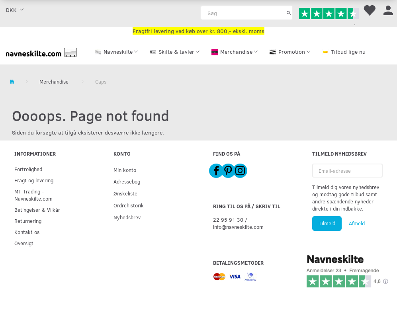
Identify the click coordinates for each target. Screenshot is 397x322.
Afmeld (357, 223)
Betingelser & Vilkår (37, 209)
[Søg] (289, 13)
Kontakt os (26, 231)
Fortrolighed (28, 169)
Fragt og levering (33, 180)
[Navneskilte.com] (41, 51)
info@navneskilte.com (238, 226)
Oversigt (23, 243)
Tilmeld (327, 223)
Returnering (27, 220)
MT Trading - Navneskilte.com (33, 195)
